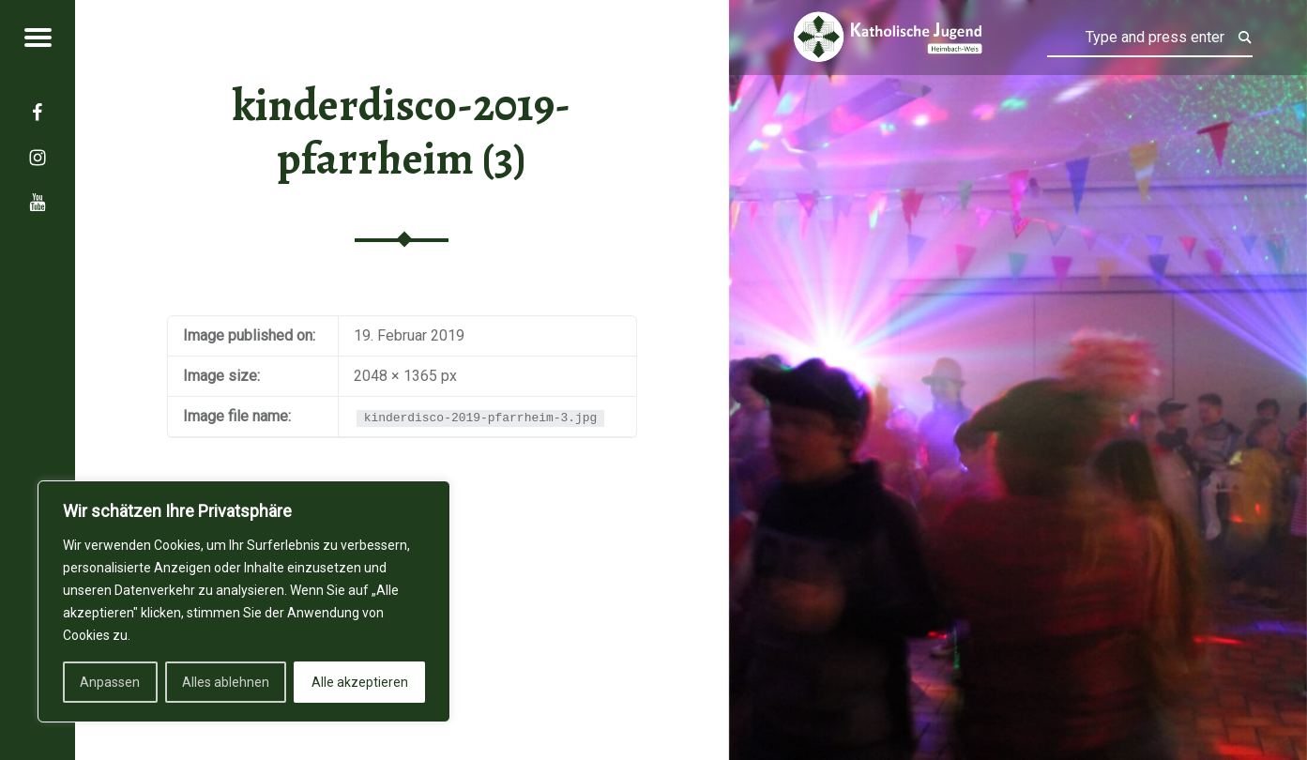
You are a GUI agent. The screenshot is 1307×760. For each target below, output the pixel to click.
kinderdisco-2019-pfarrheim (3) (401, 132)
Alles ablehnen (225, 682)
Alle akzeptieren (360, 682)
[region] (244, 601)
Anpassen (110, 682)
